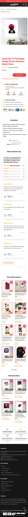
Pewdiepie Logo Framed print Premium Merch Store (20, 295)
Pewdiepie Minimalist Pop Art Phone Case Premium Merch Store (7, 339)
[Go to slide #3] (21, 52)
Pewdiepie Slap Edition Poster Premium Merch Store (7, 393)
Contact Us (3, 488)
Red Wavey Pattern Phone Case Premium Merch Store (7, 295)
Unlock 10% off (25, 510)
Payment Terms (4, 483)
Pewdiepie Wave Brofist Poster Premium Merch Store (7, 361)
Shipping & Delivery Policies (7, 481)
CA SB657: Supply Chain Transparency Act (11, 474)
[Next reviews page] (25, 267)
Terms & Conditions (5, 468)
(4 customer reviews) (13, 67)
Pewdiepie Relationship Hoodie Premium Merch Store (20, 361)
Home (2, 9)
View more (14, 369)
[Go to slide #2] (14, 52)
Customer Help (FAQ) (6, 490)
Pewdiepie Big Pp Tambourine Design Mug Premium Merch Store (20, 317)
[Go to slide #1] (6, 52)
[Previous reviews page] (17, 267)
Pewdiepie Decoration (11, 9)
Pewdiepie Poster (5, 11)
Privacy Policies (4, 470)
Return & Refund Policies (6, 485)
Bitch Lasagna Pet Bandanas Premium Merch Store (6, 317)
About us (3, 466)
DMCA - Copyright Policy (6, 472)
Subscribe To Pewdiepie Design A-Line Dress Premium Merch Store (20, 339)
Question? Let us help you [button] (21, 515)
